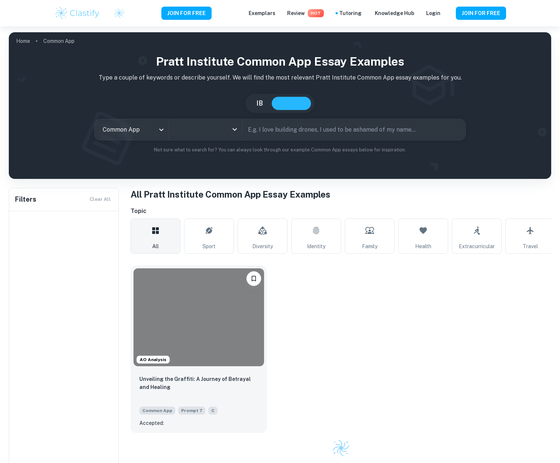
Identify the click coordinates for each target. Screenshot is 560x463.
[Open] (235, 129)
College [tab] (291, 103)
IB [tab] (259, 103)
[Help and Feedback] (448, 13)
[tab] (155, 236)
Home (23, 41)
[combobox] (131, 129)
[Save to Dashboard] (253, 278)
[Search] (457, 129)
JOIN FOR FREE (186, 13)
